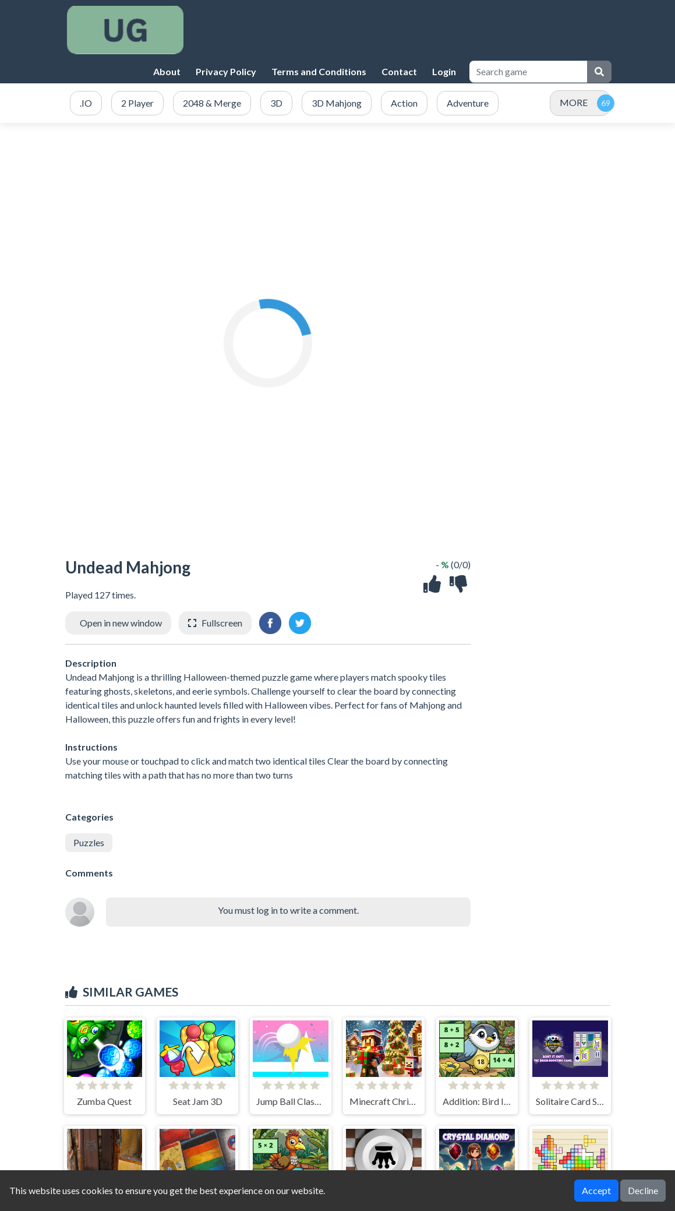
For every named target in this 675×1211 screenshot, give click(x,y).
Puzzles (88, 842)
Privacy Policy (226, 71)
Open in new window (121, 622)
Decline (643, 1190)
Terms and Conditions (318, 71)
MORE (574, 102)
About (167, 71)
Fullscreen (222, 622)
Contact (399, 71)
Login (444, 71)
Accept (596, 1190)
